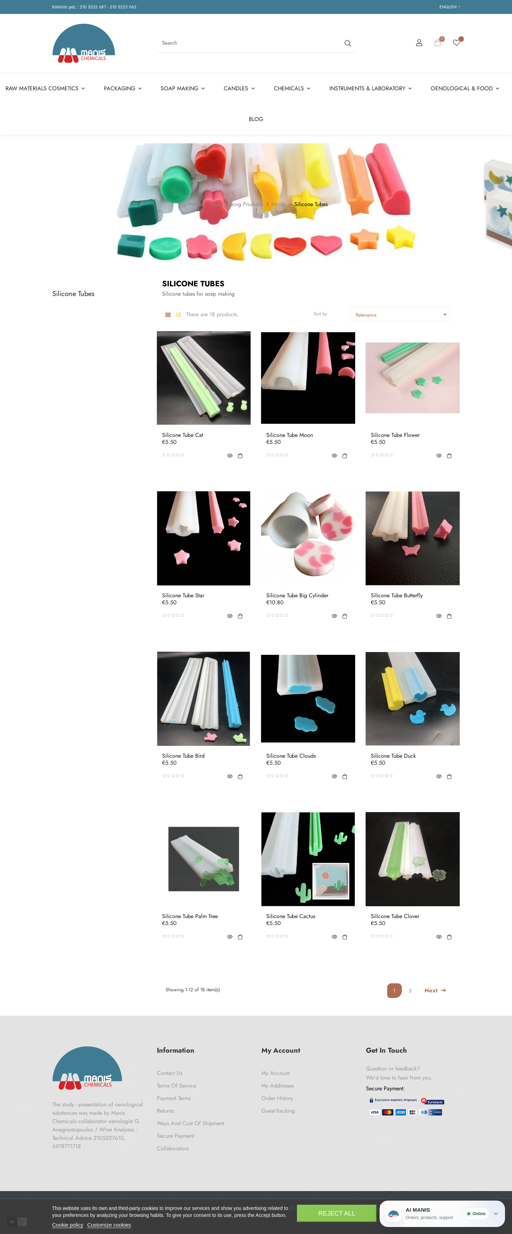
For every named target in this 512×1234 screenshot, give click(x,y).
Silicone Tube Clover (395, 916)
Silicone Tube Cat (182, 435)
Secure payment (175, 1136)
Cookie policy (67, 1225)
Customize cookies (109, 1225)
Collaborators (173, 1148)
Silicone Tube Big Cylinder (297, 595)
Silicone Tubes (73, 294)
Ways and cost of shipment (190, 1123)
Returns (165, 1111)
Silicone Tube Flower (395, 435)
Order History (277, 1098)
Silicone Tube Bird (183, 756)
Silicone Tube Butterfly (397, 595)
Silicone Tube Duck (393, 756)
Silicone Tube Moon (289, 435)
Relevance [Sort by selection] (402, 314)
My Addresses (277, 1086)
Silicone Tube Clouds (291, 756)
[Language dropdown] (450, 7)
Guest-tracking (278, 1111)
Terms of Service (176, 1086)
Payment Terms (174, 1098)
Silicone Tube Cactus (290, 916)
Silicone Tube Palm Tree (190, 916)
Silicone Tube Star (183, 595)
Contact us (169, 1073)
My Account (275, 1073)
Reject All (336, 1213)
